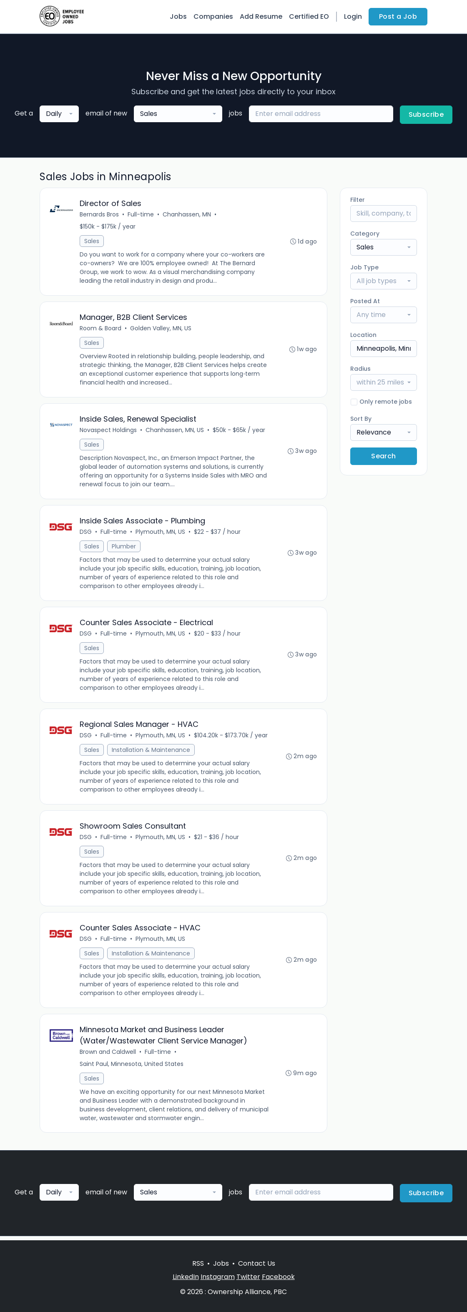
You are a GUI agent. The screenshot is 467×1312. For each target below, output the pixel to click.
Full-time (141, 215)
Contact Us (256, 1263)
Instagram (218, 1277)
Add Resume (261, 16)
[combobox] (59, 114)
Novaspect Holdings (108, 431)
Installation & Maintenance (151, 752)
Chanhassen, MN (187, 215)
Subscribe (426, 114)
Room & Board (101, 329)
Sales (92, 241)
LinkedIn (186, 1277)
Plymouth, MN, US (161, 533)
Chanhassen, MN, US (175, 431)
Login (353, 16)
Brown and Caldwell (108, 1055)
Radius (360, 368)
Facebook (278, 1277)
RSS (198, 1263)
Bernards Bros (99, 215)
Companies (213, 16)
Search (383, 456)
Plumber (124, 548)
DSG (86, 533)
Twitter (248, 1277)
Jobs (178, 16)
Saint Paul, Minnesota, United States (132, 1067)
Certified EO (309, 16)
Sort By (361, 419)
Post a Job (398, 16)
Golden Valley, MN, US (161, 329)
